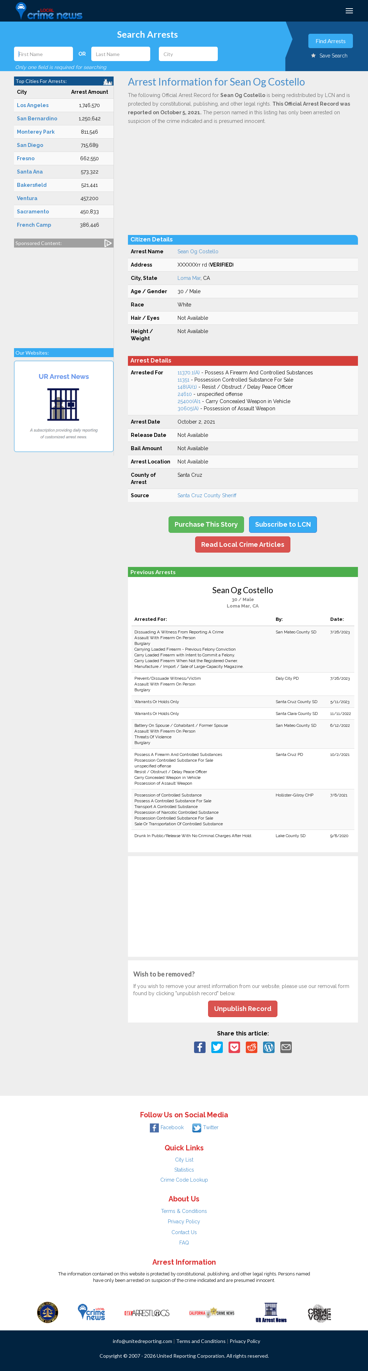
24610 (185, 394)
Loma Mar (189, 278)
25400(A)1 (189, 401)
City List (184, 1160)
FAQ (184, 1243)
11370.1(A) (189, 372)
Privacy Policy (184, 1221)
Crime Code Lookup (184, 1180)
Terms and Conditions (201, 1341)
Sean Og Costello (198, 251)
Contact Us (184, 1232)
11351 (183, 380)
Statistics (184, 1170)
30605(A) (188, 408)
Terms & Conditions (184, 1211)
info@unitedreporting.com (142, 1341)
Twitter (205, 1127)
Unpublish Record (242, 1008)
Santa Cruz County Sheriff (207, 495)
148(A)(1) (187, 387)
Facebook (167, 1127)
